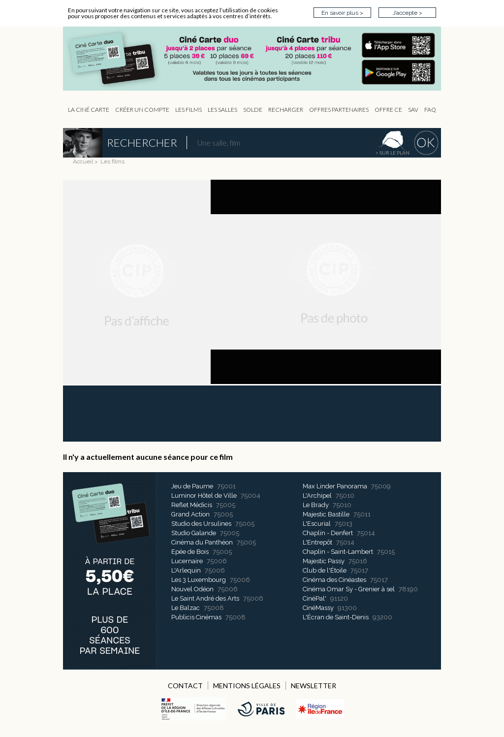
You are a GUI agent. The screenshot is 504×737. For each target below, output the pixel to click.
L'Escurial (317, 523)
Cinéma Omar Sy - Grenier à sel (349, 589)
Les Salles (222, 109)
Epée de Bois (190, 551)
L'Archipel (317, 495)
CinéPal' (314, 598)
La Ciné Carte (88, 109)
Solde (252, 109)
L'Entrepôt (317, 542)
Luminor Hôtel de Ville (204, 495)
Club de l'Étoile (324, 570)
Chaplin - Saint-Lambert (338, 551)
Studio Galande (193, 533)
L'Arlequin (186, 570)
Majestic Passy (324, 561)
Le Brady (316, 505)
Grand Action (190, 514)
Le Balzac (185, 607)
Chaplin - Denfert (328, 533)
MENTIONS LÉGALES (247, 685)
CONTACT (185, 685)
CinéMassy (318, 607)
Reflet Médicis (191, 505)
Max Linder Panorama (335, 486)
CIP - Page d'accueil (257, 58)
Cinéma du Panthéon (202, 542)
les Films (188, 109)
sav (413, 109)
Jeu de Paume (192, 486)
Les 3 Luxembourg (198, 579)
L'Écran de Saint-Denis (336, 617)
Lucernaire (187, 561)
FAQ (430, 109)
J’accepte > (407, 12)
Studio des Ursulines (201, 523)
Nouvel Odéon (192, 589)
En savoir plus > (342, 12)
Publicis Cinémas (196, 617)
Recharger (285, 109)
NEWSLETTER (313, 685)
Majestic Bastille (326, 514)
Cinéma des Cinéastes (334, 579)
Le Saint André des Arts (205, 598)
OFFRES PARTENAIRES (339, 109)
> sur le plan (393, 153)
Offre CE (388, 109)
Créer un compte (142, 109)
